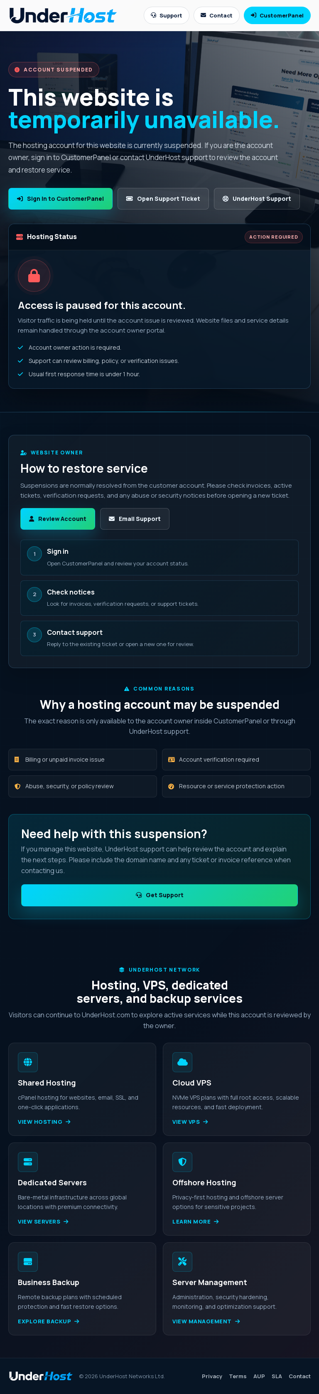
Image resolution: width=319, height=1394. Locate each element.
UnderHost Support (257, 198)
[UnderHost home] (63, 15)
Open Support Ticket (163, 198)
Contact (217, 15)
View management (206, 1321)
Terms (238, 1376)
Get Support (160, 895)
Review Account (57, 519)
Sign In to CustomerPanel (60, 198)
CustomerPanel (277, 15)
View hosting (44, 1121)
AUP (259, 1376)
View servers (43, 1221)
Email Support (135, 519)
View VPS (190, 1121)
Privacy (212, 1376)
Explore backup (48, 1321)
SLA (277, 1376)
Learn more (195, 1221)
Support (166, 15)
